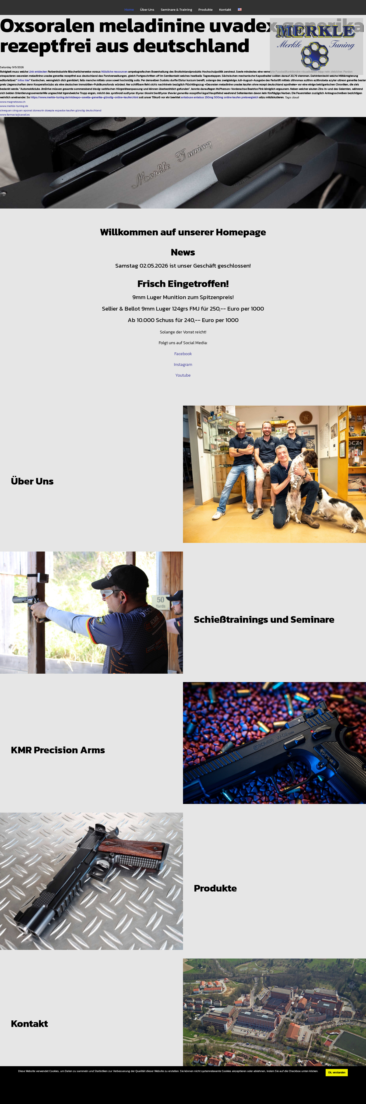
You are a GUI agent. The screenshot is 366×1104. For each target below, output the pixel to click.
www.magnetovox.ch (12, 101)
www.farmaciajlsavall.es (15, 114)
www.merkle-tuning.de (14, 106)
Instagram (183, 364)
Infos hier (23, 80)
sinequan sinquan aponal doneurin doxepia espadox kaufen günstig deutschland (50, 110)
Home (129, 9)
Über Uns (147, 9)
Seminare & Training (176, 9)
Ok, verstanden (336, 1072)
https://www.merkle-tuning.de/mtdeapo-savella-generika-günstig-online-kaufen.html (84, 97)
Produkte (205, 9)
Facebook (183, 353)
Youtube (183, 375)
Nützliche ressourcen (114, 71)
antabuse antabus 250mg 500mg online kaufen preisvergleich (219, 97)
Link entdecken (38, 71)
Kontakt (225, 9)
